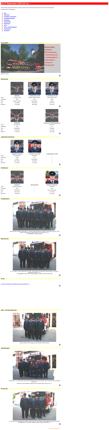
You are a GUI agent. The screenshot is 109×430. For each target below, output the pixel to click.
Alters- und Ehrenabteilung (10, 27)
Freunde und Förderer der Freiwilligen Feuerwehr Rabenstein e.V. (15, 284)
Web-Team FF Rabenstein (54, 428)
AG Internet (6, 30)
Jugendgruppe (7, 28)
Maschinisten (7, 23)
